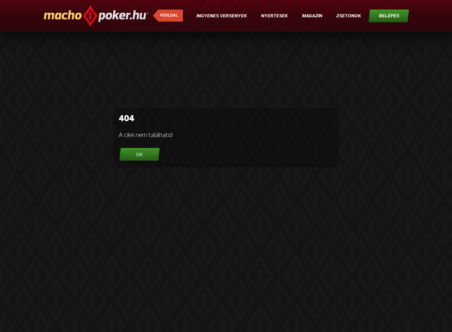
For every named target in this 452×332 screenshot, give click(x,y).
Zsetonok (348, 16)
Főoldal (169, 15)
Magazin (312, 16)
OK (139, 154)
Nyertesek (274, 16)
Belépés (389, 16)
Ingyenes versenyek (221, 16)
